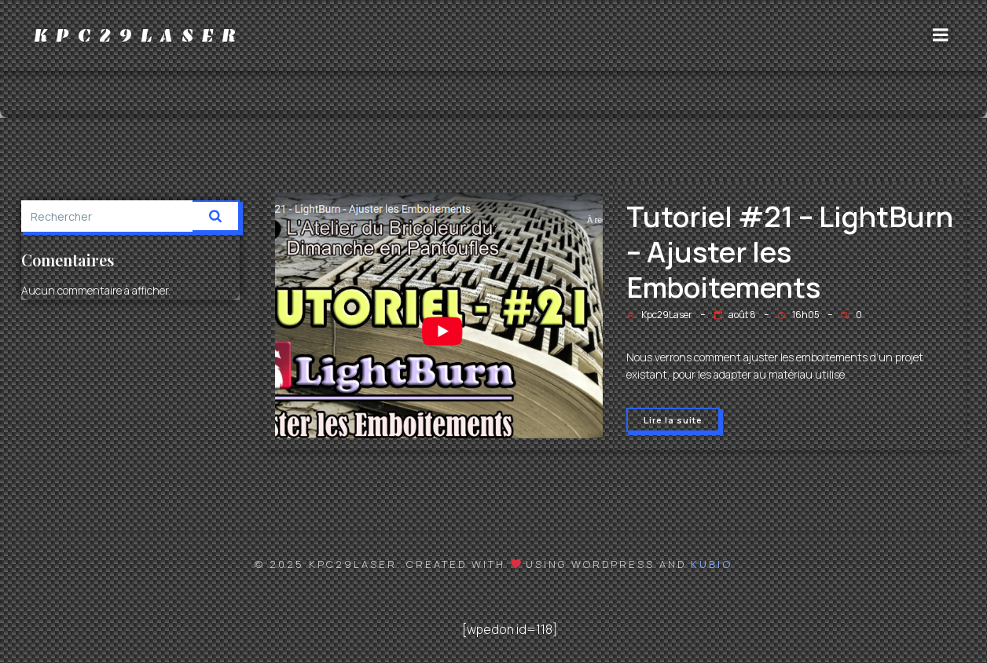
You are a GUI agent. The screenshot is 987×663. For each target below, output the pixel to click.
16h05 (798, 314)
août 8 (735, 314)
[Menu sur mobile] (940, 35)
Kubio (711, 564)
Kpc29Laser (659, 314)
